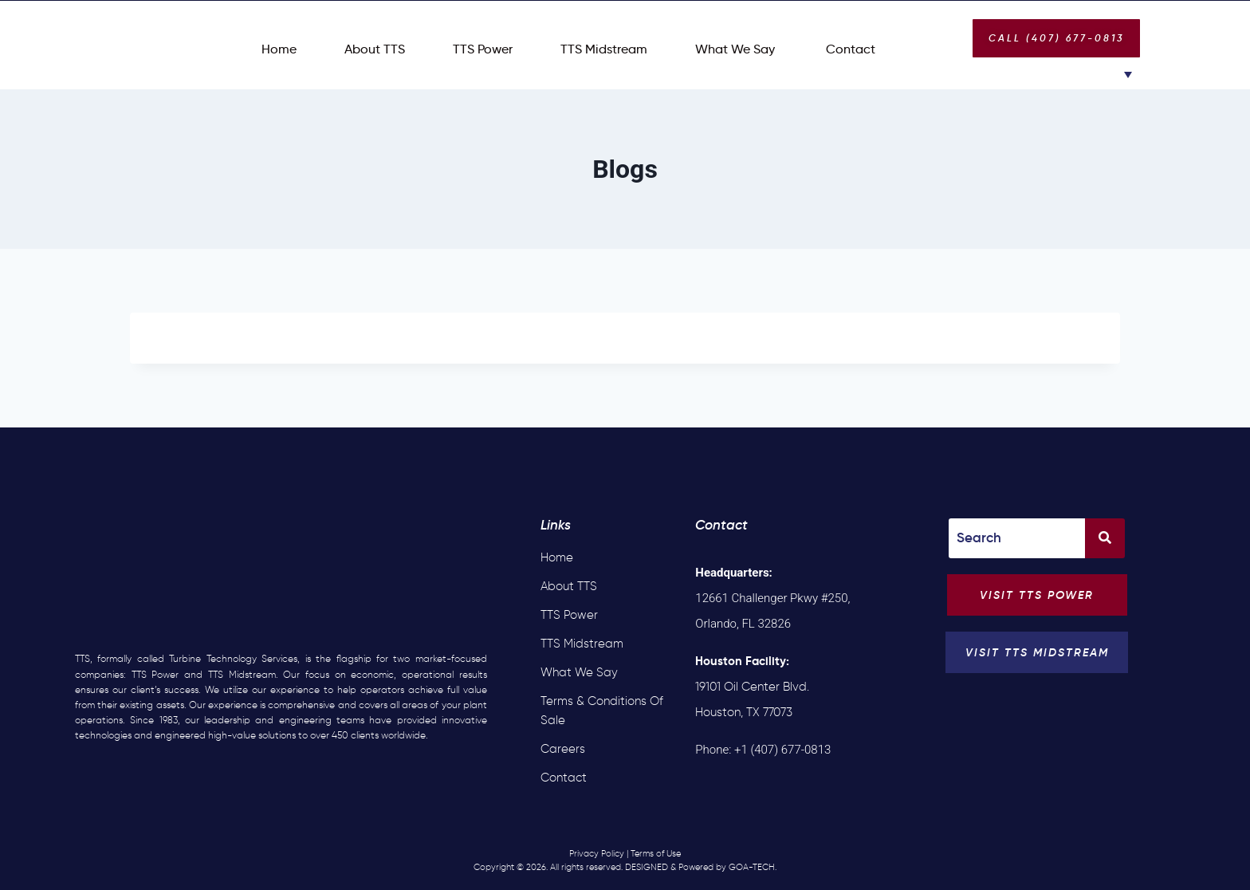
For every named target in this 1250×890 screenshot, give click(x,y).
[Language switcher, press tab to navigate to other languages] (1115, 74)
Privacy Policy (596, 853)
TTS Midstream (603, 49)
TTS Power (483, 49)
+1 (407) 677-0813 (782, 749)
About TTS (374, 49)
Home (279, 49)
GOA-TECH (752, 866)
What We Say (735, 49)
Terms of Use (656, 853)
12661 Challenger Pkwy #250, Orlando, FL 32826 (772, 598)
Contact (849, 49)
